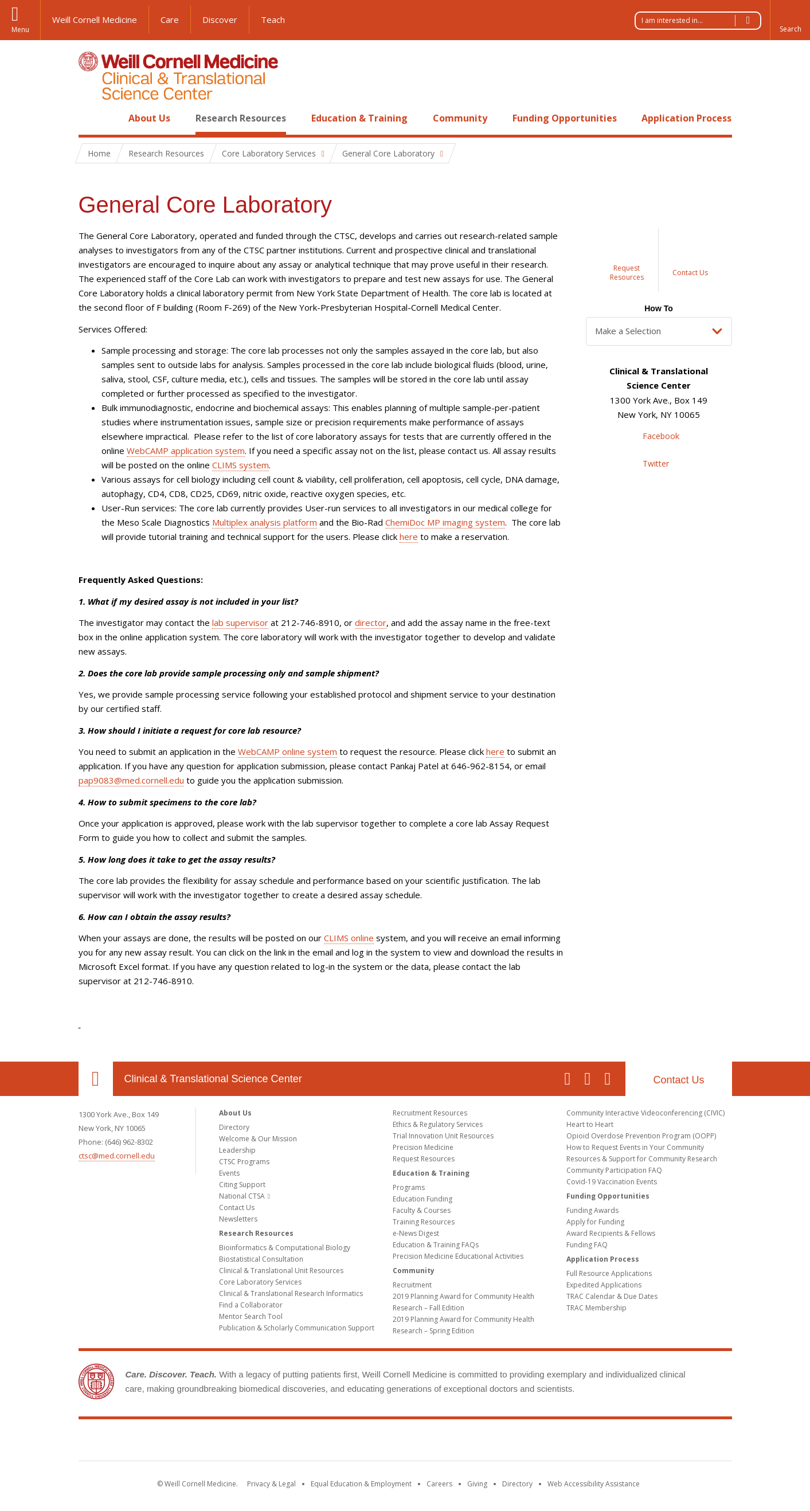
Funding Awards (592, 1210)
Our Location (96, 1079)
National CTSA (242, 1196)
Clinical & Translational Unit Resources (281, 1270)
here (409, 536)
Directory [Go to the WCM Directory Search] (517, 1484)
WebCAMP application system (186, 450)
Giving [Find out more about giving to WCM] (477, 1484)
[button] (790, 20)
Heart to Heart (589, 1124)
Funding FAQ (587, 1245)
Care (170, 19)
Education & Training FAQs (436, 1245)
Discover (219, 19)
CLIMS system (240, 465)
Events (229, 1173)
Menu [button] (20, 29)
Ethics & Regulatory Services (438, 1124)
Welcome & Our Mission (258, 1139)
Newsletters (238, 1219)
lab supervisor (240, 622)
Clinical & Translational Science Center (213, 1079)
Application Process (686, 118)
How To (658, 308)
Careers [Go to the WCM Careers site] (439, 1484)
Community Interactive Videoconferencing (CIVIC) (645, 1113)
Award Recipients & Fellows (610, 1233)
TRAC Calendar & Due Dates (612, 1296)
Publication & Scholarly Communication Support (296, 1328)
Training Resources (424, 1222)
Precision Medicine (423, 1147)
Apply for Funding (595, 1222)
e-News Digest (416, 1233)
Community (460, 118)
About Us (149, 118)
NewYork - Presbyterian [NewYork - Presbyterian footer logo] (501, 1442)
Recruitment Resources (430, 1113)
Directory (234, 1127)
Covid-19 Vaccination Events (611, 1182)
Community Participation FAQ (614, 1170)
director (370, 622)
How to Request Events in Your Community (635, 1147)
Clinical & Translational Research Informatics (291, 1293)
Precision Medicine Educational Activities (458, 1256)
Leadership (237, 1150)
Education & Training (359, 118)
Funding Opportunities (564, 118)
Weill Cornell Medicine (94, 19)
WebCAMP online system (287, 751)
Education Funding (422, 1199)
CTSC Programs (244, 1161)
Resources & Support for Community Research (641, 1159)
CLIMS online (349, 938)
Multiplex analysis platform (264, 522)
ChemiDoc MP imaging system (445, 522)
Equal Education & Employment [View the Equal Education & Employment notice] (361, 1484)
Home (91, 118)
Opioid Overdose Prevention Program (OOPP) (641, 1136)
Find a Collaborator (251, 1305)
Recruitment (412, 1285)
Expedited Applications (603, 1285)
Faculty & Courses (422, 1210)
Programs (409, 1187)
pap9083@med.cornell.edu (131, 780)
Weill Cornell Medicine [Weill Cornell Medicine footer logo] (321, 1442)
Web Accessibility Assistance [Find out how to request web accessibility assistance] (593, 1484)
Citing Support (242, 1184)
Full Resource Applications (609, 1273)
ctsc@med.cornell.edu (117, 1155)
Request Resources (424, 1159)
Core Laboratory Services (260, 1282)
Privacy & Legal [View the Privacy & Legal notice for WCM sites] (271, 1484)
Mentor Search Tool (251, 1316)
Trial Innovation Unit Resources (443, 1136)
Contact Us (678, 1080)
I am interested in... (701, 20)
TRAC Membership (596, 1308)
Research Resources (240, 118)
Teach (273, 19)
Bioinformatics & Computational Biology (284, 1247)
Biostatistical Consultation (261, 1259)
